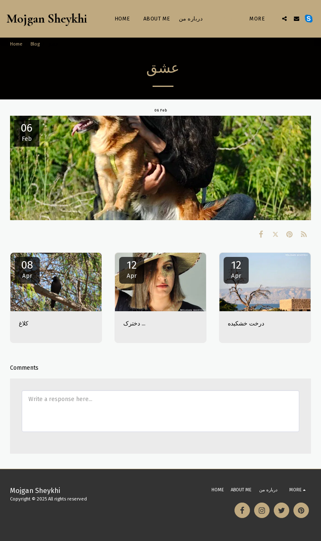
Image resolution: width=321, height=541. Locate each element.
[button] (284, 18)
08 (27, 269)
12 (131, 269)
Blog (35, 44)
